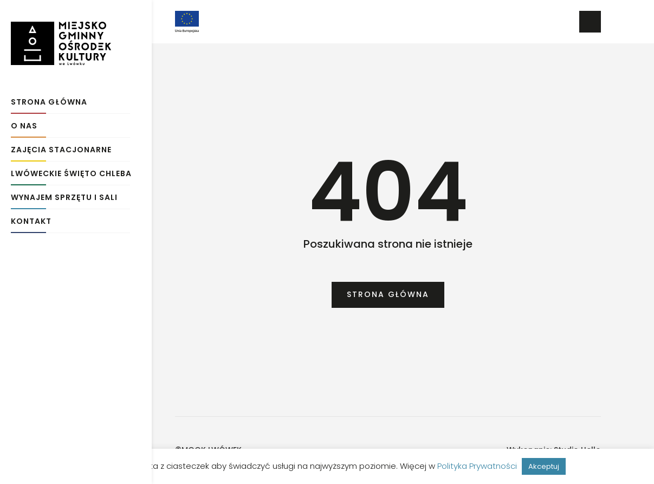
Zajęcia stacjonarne (61, 146)
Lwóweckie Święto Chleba (71, 170)
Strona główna (49, 99)
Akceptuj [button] (543, 466)
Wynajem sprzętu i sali (64, 194)
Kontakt (31, 218)
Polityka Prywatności (477, 466)
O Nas (24, 122)
